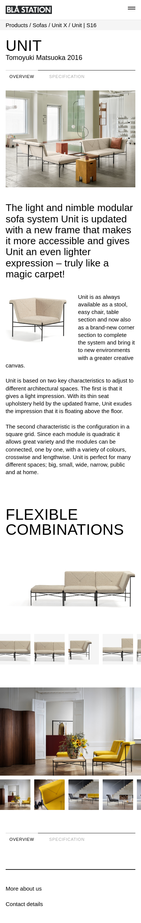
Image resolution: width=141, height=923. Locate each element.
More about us (24, 888)
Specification (67, 76)
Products (17, 25)
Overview (21, 76)
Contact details (24, 904)
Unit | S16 (84, 25)
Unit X (59, 25)
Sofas (40, 25)
